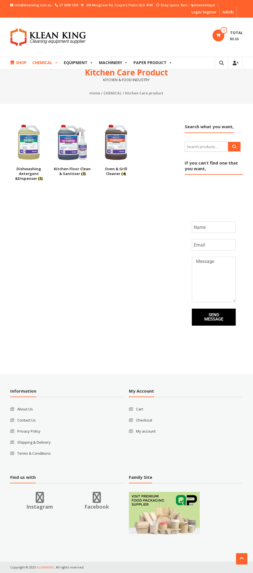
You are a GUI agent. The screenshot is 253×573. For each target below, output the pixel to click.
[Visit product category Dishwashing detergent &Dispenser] (28, 153)
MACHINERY (113, 62)
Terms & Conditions (34, 453)
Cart (139, 409)
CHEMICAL (45, 62)
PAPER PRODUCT (152, 62)
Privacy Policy (29, 431)
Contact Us (26, 420)
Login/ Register (204, 12)
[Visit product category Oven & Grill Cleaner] (116, 151)
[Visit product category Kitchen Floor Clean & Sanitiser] (72, 151)
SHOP (21, 62)
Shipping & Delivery (34, 442)
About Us (25, 409)
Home (95, 93)
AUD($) (228, 12)
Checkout (144, 420)
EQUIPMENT (78, 62)
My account (146, 431)
